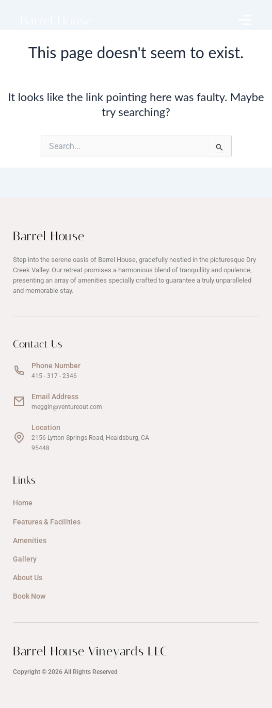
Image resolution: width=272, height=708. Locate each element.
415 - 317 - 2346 (54, 376)
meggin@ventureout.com (66, 406)
